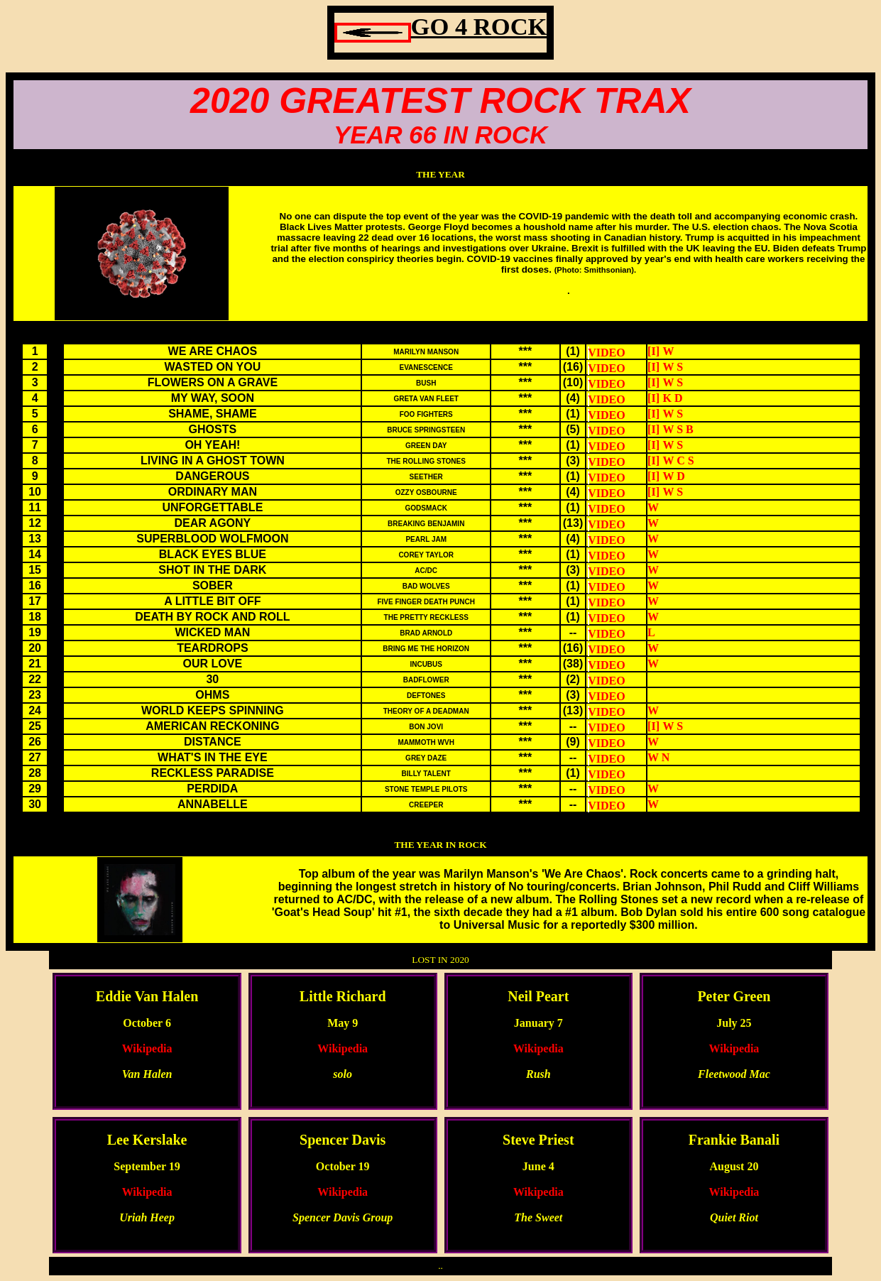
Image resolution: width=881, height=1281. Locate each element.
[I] (653, 351)
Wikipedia (147, 1048)
